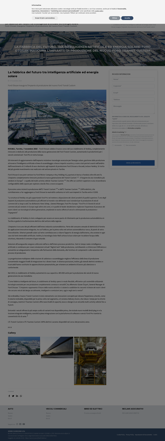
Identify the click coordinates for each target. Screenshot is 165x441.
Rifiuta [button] (114, 18)
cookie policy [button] (99, 11)
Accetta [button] (127, 18)
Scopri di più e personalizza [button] (45, 18)
